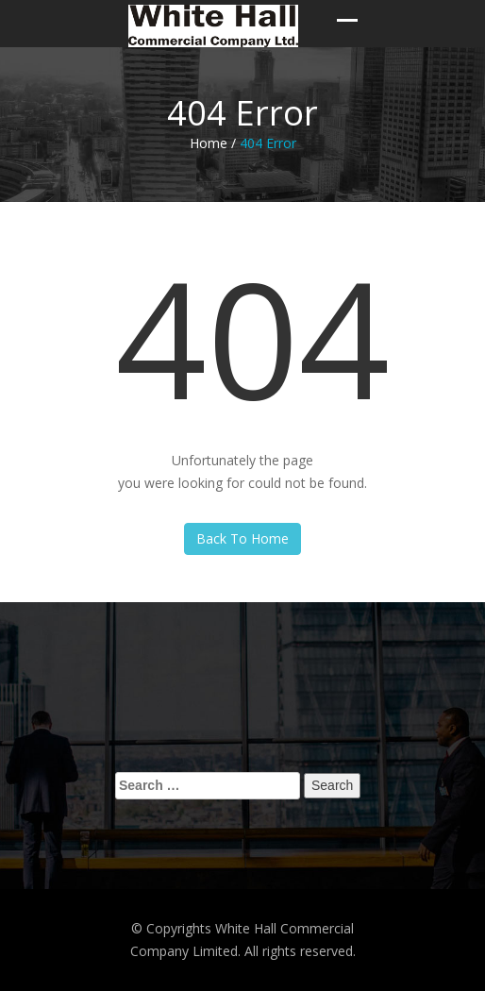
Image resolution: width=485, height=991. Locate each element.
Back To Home (242, 538)
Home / (213, 143)
